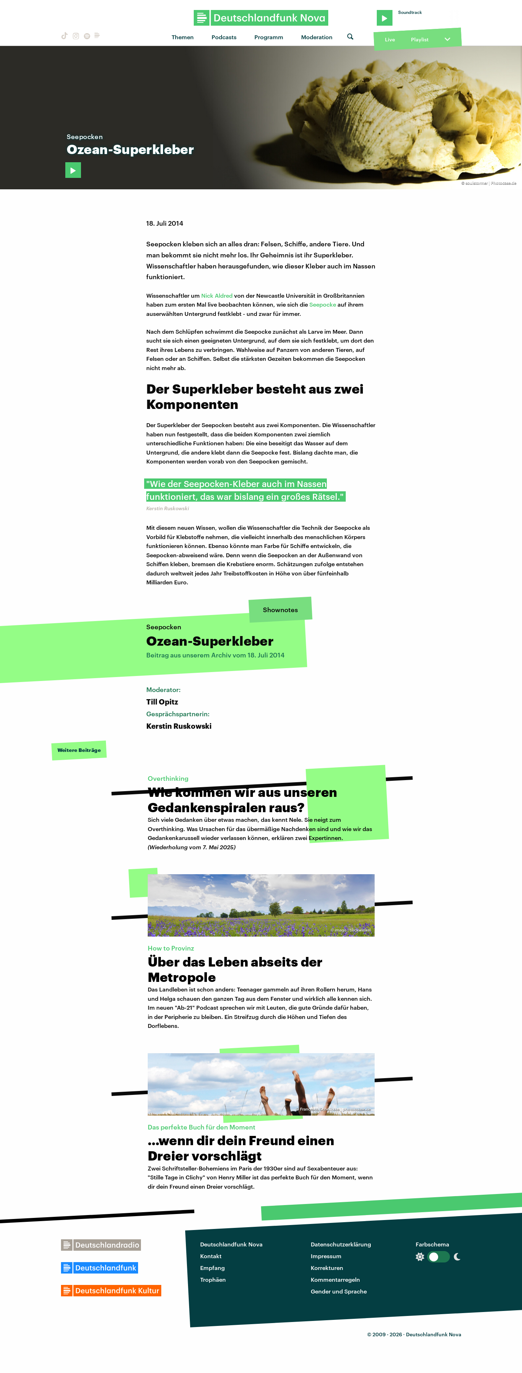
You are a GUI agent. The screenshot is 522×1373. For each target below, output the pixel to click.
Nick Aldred (217, 295)
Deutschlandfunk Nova (231, 1244)
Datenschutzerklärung (341, 1244)
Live (390, 39)
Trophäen (213, 1279)
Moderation (317, 37)
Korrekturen (327, 1267)
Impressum (326, 1255)
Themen (183, 37)
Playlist (420, 39)
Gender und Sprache (339, 1291)
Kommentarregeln (335, 1279)
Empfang (212, 1267)
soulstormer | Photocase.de (491, 182)
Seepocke (322, 304)
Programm (268, 37)
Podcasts (224, 37)
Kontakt (211, 1255)
